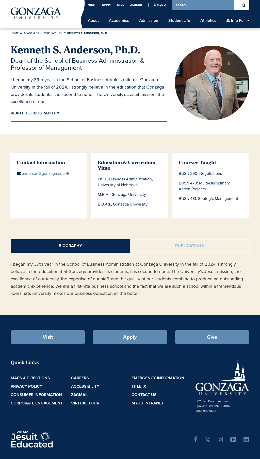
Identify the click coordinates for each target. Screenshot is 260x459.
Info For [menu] (238, 20)
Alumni (136, 5)
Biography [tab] (70, 246)
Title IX (139, 386)
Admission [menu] (148, 20)
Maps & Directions (30, 378)
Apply (106, 5)
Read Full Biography (33, 113)
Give (120, 5)
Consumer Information (36, 395)
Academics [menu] (119, 20)
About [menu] (93, 20)
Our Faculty (53, 33)
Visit (92, 5)
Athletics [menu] (208, 20)
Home (15, 33)
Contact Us (144, 395)
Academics (31, 33)
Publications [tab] (189, 246)
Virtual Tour (85, 403)
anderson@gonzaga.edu (43, 173)
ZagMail (79, 395)
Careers (80, 378)
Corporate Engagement (37, 403)
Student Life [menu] (179, 20)
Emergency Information (158, 378)
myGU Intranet (148, 403)
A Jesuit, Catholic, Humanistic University (50, 439)
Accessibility (85, 386)
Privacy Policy (26, 386)
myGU (160, 5)
